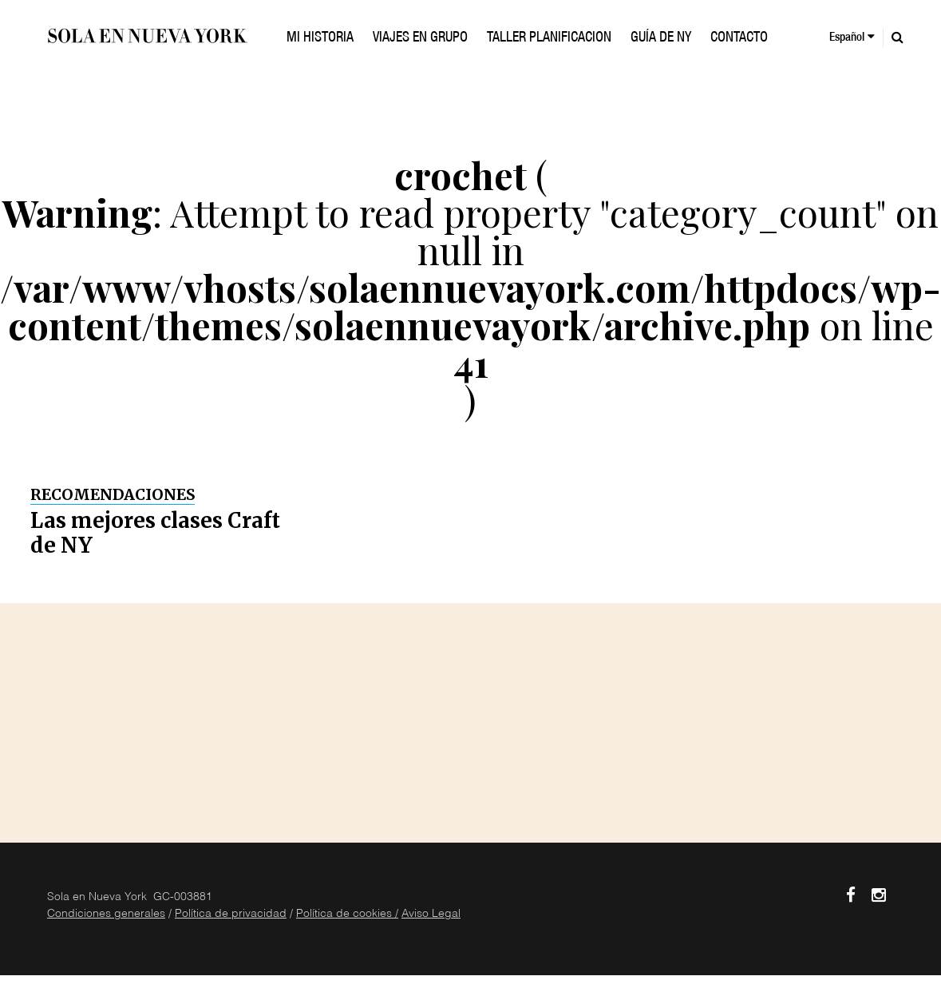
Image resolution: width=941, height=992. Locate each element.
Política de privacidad (231, 914)
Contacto (739, 38)
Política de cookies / (347, 914)
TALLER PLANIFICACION (549, 38)
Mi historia (320, 38)
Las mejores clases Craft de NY (155, 532)
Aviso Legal (431, 914)
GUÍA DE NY (661, 38)
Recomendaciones (112, 494)
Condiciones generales (106, 914)
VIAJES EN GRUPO (420, 38)
